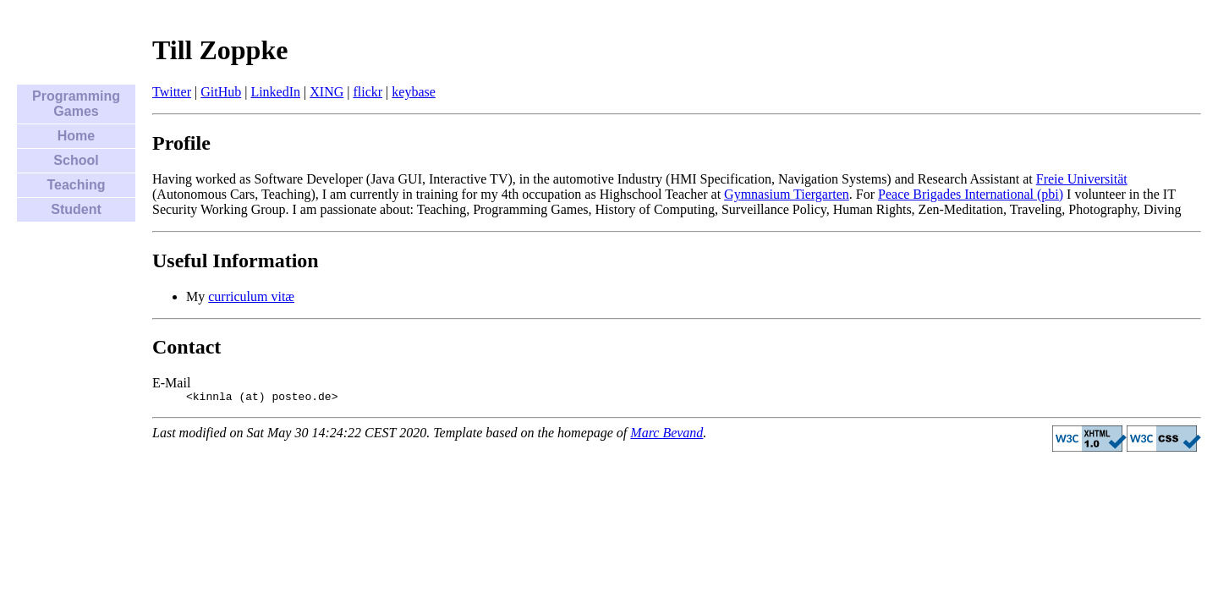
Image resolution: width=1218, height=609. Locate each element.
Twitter (171, 92)
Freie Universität (1081, 179)
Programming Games (76, 103)
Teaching (76, 185)
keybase (414, 92)
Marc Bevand (666, 435)
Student (76, 209)
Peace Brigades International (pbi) (970, 194)
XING (326, 92)
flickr (367, 92)
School (75, 160)
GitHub (220, 92)
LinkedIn (275, 92)
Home (76, 136)
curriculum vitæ (251, 296)
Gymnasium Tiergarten (786, 194)
